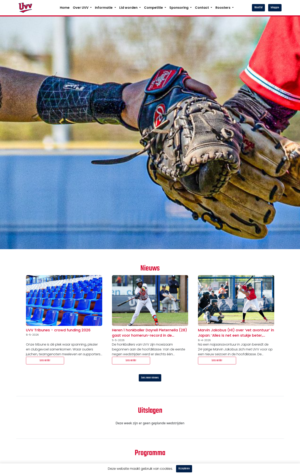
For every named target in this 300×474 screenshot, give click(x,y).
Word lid (258, 7)
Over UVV (81, 7)
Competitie (154, 7)
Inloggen (275, 7)
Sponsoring (179, 7)
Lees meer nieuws (150, 377)
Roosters (223, 7)
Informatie (104, 7)
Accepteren (184, 468)
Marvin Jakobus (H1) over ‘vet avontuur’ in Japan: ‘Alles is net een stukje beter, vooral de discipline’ (236, 333)
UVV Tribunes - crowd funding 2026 (58, 330)
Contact (202, 7)
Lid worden (128, 7)
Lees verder (45, 360)
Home (65, 7)
